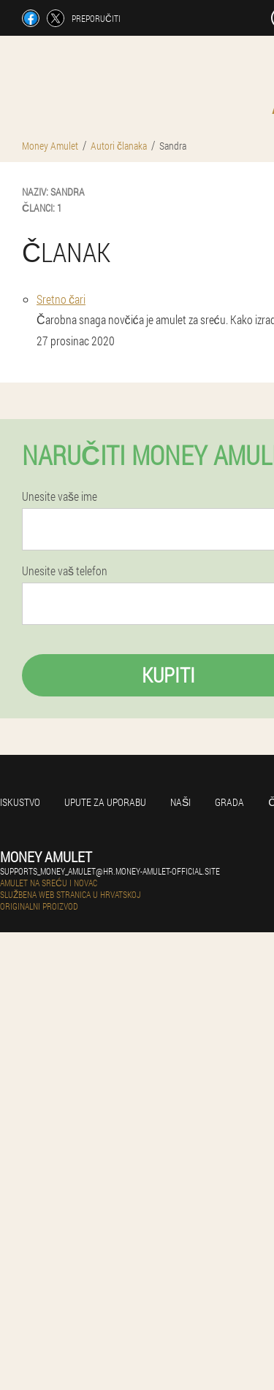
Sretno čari (61, 299)
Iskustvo (20, 802)
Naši (180, 802)
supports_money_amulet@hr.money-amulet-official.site (110, 871)
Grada (229, 802)
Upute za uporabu (105, 802)
